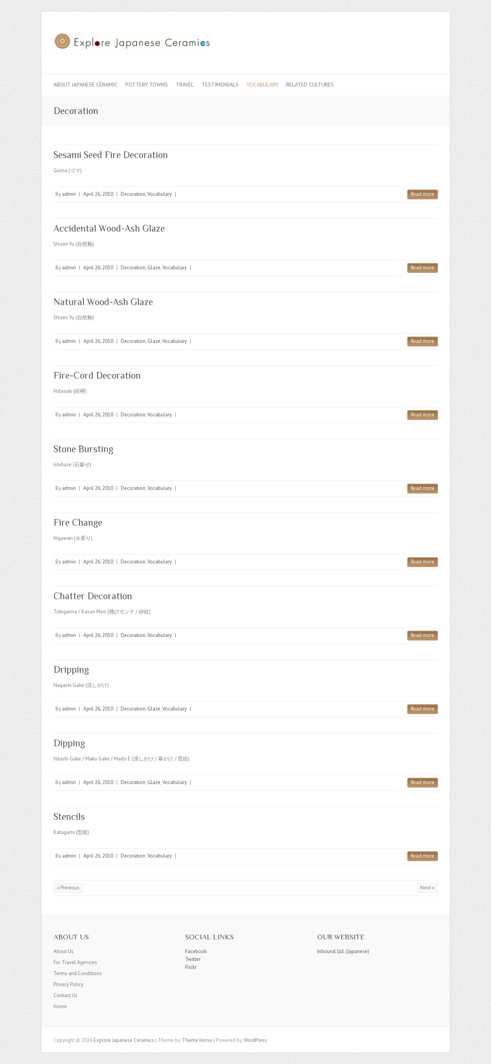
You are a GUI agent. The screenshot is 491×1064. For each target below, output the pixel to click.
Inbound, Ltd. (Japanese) (343, 951)
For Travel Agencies (75, 962)
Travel (185, 84)
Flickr (191, 967)
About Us (63, 951)
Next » (427, 887)
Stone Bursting (83, 449)
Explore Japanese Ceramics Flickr (418, 40)
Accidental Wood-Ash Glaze (109, 228)
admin (69, 194)
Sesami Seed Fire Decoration (110, 154)
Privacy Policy (68, 984)
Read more (422, 194)
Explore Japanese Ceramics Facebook (395, 40)
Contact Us (65, 995)
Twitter (192, 959)
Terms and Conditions (77, 973)
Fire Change (77, 522)
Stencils (69, 816)
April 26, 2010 (98, 194)
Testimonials (220, 84)
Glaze (153, 267)
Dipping (69, 743)
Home (60, 1006)
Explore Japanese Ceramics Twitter (406, 40)
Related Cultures (310, 84)
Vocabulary (262, 84)
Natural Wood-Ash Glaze (103, 301)
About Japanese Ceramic (85, 84)
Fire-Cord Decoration (97, 375)
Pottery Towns (146, 84)
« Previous (68, 887)
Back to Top (480, 1053)
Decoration (133, 194)
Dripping (71, 669)
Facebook (196, 951)
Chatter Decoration (92, 596)
